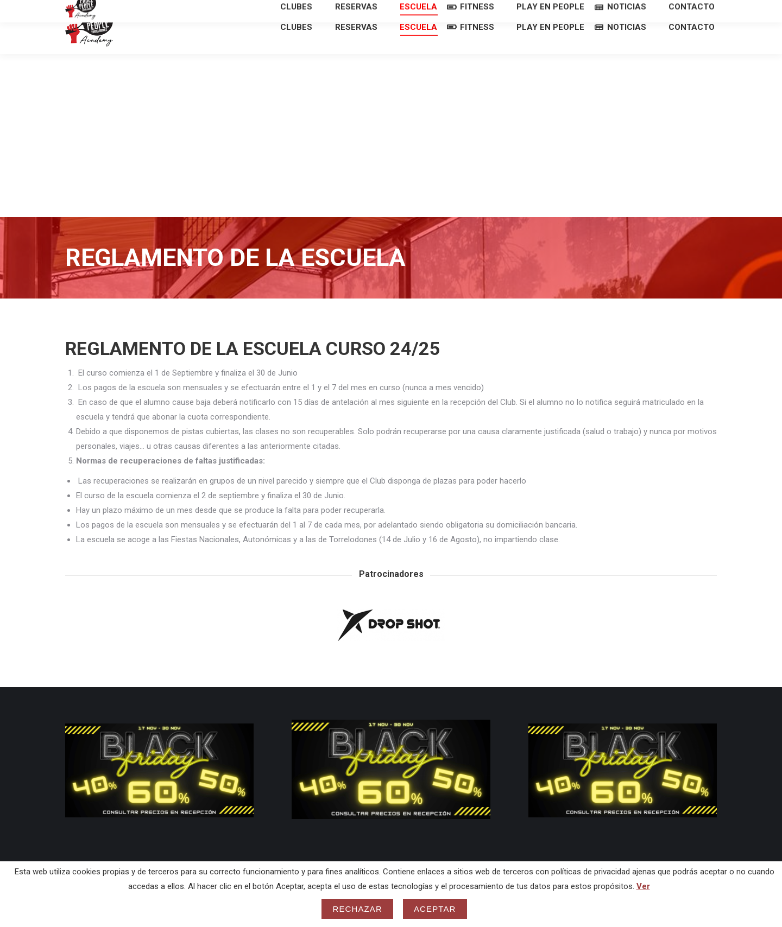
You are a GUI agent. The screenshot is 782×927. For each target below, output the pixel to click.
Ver (643, 886)
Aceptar (435, 908)
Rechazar (357, 908)
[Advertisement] (391, 155)
